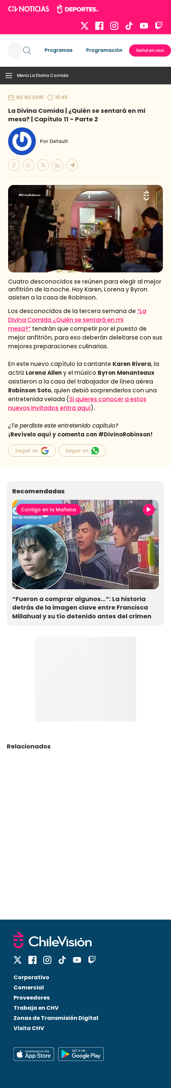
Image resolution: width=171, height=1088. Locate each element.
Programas (59, 50)
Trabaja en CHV (36, 1008)
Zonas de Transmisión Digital (56, 1018)
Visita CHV (29, 1028)
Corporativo (31, 977)
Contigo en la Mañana (48, 509)
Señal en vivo (150, 50)
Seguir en (32, 450)
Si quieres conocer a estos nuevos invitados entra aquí (77, 403)
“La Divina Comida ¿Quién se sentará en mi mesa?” (77, 320)
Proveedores (32, 998)
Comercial (29, 987)
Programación (104, 50)
